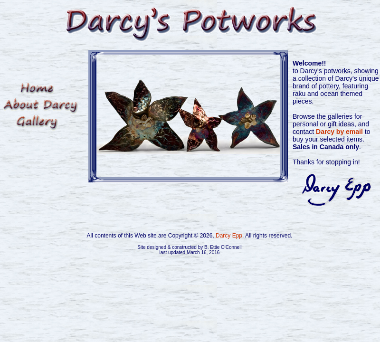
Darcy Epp (229, 235)
